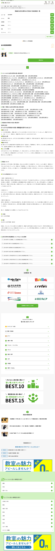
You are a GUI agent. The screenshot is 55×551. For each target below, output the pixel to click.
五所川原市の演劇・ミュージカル (8, 101)
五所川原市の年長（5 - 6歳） (7, 111)
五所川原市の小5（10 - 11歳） (35, 113)
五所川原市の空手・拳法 (19, 83)
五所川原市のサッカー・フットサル (9, 78)
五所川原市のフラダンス (37, 99)
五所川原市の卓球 (48, 78)
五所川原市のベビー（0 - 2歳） (8, 109)
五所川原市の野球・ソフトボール (35, 78)
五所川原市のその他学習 (17, 95)
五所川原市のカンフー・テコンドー (9, 87)
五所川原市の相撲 (15, 85)
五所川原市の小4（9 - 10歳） (21, 113)
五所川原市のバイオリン (29, 97)
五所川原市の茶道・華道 (34, 101)
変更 (52, 14)
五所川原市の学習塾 (5, 89)
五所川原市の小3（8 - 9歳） (7, 113)
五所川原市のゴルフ (5, 80)
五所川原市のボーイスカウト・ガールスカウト (11, 91)
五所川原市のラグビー (16, 80)
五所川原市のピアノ (28, 95)
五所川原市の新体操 (32, 76)
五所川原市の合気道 (5, 85)
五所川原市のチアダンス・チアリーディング (21, 99)
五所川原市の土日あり (21, 115)
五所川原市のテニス (22, 78)
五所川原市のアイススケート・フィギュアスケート (12, 82)
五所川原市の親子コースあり (7, 117)
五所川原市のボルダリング (7, 83)
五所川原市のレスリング (37, 85)
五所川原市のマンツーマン (21, 117)
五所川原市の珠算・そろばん (41, 91)
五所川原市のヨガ (46, 82)
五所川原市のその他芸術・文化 (17, 103)
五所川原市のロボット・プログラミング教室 (11, 93)
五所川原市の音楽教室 (6, 97)
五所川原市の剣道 (39, 83)
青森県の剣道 (4, 125)
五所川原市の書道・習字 (28, 91)
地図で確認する (49, 36)
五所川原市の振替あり (33, 117)
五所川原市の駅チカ (43, 117)
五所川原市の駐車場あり (6, 119)
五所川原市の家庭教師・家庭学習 (41, 93)
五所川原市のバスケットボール (29, 80)
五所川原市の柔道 (30, 83)
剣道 (2, 49)
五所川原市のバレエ (40, 97)
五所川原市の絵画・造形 (22, 101)
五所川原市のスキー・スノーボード (33, 82)
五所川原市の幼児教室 (16, 89)
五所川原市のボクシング (25, 85)
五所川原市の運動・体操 (21, 76)
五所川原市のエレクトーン (40, 95)
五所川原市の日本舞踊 (46, 101)
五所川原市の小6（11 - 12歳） (8, 115)
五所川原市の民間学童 (6, 95)
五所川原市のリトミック (17, 97)
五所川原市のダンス (5, 99)
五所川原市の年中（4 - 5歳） (36, 109)
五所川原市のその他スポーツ (24, 87)
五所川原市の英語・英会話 (38, 87)
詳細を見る (41, 60)
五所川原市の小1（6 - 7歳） (21, 111)
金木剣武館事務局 (6, 45)
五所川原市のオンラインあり (33, 115)
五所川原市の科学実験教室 (28, 89)
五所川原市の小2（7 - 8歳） (35, 111)
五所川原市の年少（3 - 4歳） (22, 109)
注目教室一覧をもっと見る (27, 305)
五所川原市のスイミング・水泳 (8, 76)
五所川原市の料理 (5, 103)
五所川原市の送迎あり (18, 119)
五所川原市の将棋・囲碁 (27, 93)
